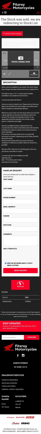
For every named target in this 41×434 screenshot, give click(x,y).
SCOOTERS (20, 396)
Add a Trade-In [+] (10, 249)
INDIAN (17, 407)
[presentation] (20, 256)
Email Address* (9, 207)
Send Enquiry (20, 270)
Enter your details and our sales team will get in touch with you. (19, 175)
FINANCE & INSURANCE (10, 380)
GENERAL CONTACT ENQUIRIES (13, 389)
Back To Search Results (12, 34)
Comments (7, 234)
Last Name (7, 188)
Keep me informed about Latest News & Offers (19, 264)
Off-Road (5, 407)
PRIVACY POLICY (32, 431)
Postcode (7, 225)
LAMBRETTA (19, 401)
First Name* (8, 179)
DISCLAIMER (21, 431)
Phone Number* (9, 197)
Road (4, 404)
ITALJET (18, 404)
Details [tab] (20, 286)
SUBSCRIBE (31, 337)
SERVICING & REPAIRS (9, 383)
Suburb (6, 216)
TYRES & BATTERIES (8, 386)
